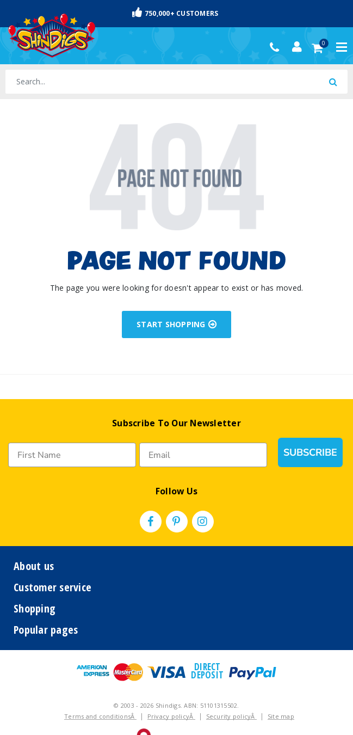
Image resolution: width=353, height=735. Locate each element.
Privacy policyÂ (171, 716)
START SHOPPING (176, 324)
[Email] (203, 455)
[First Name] (72, 455)
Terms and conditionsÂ (100, 716)
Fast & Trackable (177, 13)
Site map (281, 716)
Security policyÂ (231, 716)
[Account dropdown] (297, 46)
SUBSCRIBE (310, 452)
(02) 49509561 (277, 47)
